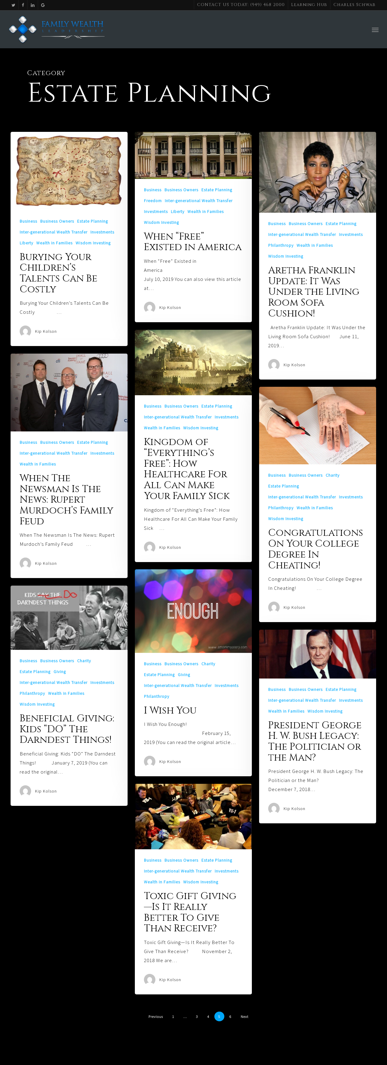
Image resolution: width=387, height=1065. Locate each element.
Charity (333, 475)
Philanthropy (281, 245)
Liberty (26, 243)
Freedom (153, 200)
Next (245, 1016)
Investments (102, 232)
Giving (184, 674)
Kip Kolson (46, 331)
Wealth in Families (54, 243)
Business (28, 221)
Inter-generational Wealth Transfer (53, 232)
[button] (375, 34)
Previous (155, 1016)
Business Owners (57, 221)
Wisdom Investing (93, 243)
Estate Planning (92, 221)
